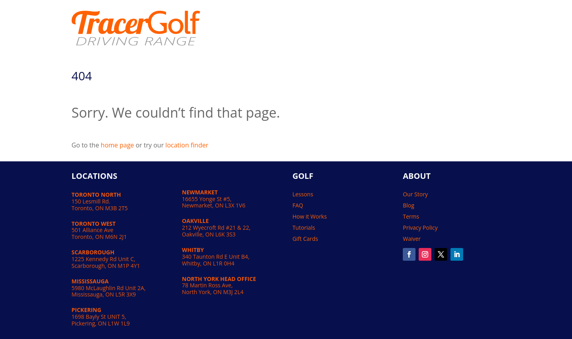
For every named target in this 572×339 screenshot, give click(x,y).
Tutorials (303, 227)
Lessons (302, 194)
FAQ (297, 205)
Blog (408, 205)
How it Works (309, 216)
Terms (411, 216)
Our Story (415, 194)
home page (117, 145)
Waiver (412, 238)
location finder (186, 145)
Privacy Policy (420, 227)
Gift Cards (305, 238)
